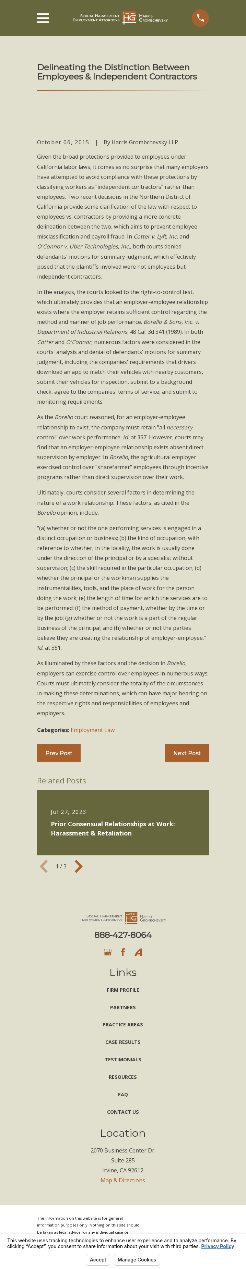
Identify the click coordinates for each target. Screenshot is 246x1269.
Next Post (187, 753)
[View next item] (78, 866)
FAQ (123, 1094)
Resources (123, 1077)
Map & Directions (123, 1180)
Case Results (123, 1042)
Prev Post (58, 753)
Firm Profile (123, 990)
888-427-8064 (123, 935)
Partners (123, 1007)
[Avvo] (138, 952)
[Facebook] (123, 952)
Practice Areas (123, 1024)
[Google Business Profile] (108, 952)
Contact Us (123, 1112)
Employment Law (93, 730)
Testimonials (123, 1059)
